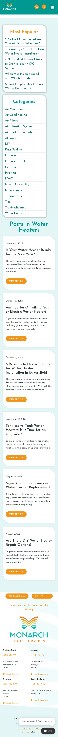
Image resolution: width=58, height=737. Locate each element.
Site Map (29, 610)
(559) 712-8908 (38, 655)
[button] (52, 7)
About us (21, 605)
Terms (31, 729)
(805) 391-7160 (38, 684)
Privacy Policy (21, 729)
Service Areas (35, 605)
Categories (24, 101)
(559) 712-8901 (10, 684)
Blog (46, 605)
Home (12, 605)
